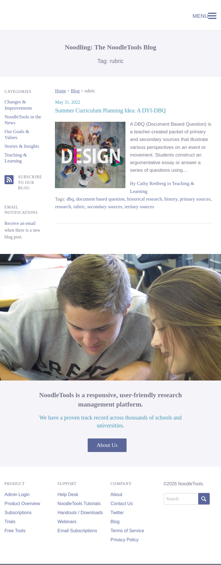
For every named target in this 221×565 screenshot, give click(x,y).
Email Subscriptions (77, 530)
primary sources (195, 199)
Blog (75, 90)
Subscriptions (18, 512)
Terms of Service (127, 530)
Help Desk (68, 494)
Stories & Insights (22, 146)
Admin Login (17, 494)
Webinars (67, 521)
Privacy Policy (125, 539)
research (63, 206)
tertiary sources (139, 206)
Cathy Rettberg (151, 183)
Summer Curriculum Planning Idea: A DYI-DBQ (110, 110)
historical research (144, 199)
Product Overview (22, 503)
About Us (107, 445)
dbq (70, 199)
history (170, 199)
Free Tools (15, 530)
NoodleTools (43, 15)
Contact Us (122, 503)
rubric (79, 206)
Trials (10, 521)
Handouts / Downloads (80, 512)
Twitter (117, 512)
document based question (100, 199)
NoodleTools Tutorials (79, 503)
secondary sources (104, 206)
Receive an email (20, 223)
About (116, 494)
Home (60, 90)
